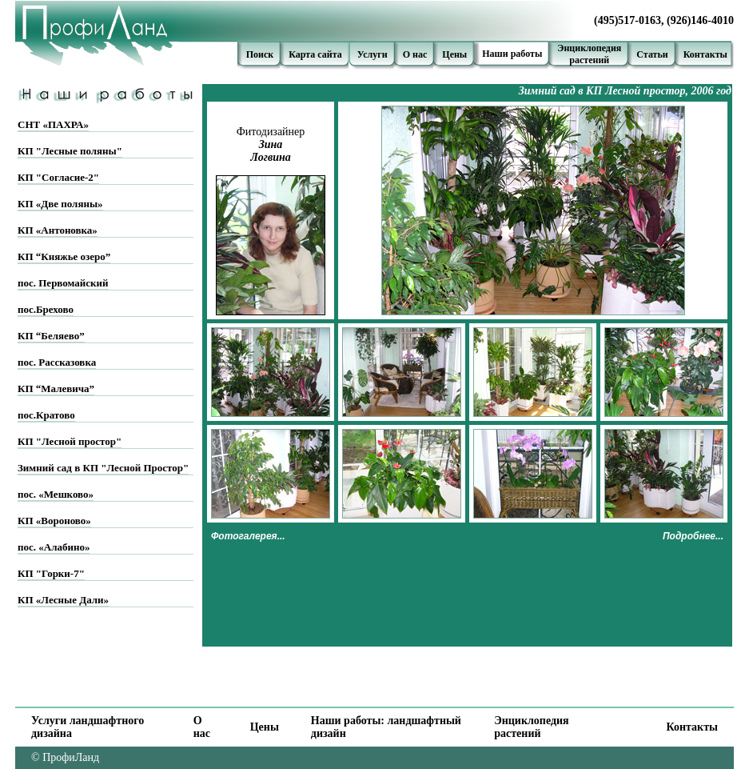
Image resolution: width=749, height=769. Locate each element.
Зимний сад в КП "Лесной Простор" (103, 468)
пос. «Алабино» (54, 547)
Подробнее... (693, 536)
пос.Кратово (46, 415)
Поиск (260, 54)
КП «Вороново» (54, 521)
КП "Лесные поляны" (70, 151)
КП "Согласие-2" (58, 177)
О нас (415, 54)
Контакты (705, 54)
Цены (454, 54)
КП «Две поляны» (60, 204)
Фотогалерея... (248, 536)
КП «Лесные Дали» (63, 600)
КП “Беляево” (51, 336)
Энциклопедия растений (531, 727)
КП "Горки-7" (51, 573)
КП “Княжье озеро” (64, 256)
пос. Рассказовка (57, 362)
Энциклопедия (589, 48)
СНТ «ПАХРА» (53, 124)
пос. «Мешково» (56, 494)
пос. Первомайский (63, 283)
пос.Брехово (46, 309)
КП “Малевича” (56, 388)
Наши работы (512, 53)
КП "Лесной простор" (70, 441)
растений (589, 60)
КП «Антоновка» (58, 230)
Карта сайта (315, 54)
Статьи (651, 54)
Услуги (372, 54)
